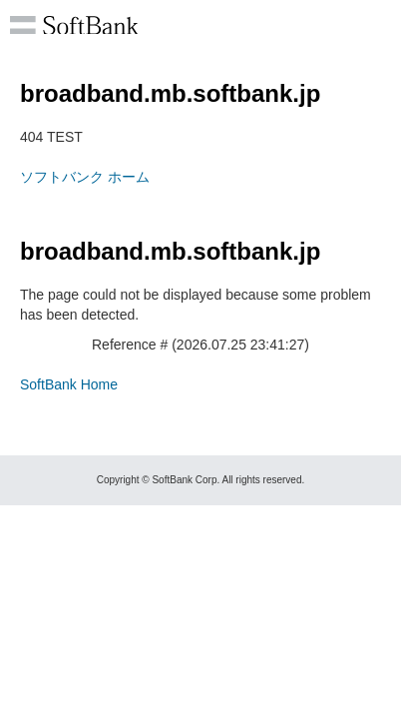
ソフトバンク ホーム (85, 177)
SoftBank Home (69, 384)
